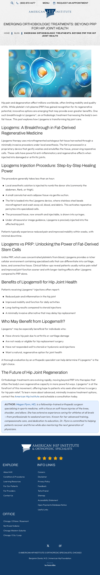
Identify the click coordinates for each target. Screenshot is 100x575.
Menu (46, 3)
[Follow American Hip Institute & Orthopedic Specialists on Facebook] (40, 547)
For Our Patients (10, 486)
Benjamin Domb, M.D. (38, 558)
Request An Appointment (72, 3)
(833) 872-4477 (27, 3)
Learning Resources (12, 481)
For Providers (9, 491)
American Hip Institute (27, 396)
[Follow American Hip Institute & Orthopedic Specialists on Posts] (60, 547)
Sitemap (41, 495)
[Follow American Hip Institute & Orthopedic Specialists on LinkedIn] (44, 547)
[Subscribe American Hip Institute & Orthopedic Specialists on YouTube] (56, 547)
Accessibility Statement (48, 500)
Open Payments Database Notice (52, 505)
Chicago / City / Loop (12, 535)
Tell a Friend (43, 491)
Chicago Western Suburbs (14, 530)
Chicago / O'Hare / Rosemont (16, 521)
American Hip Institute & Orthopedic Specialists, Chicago (51, 553)
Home (7, 33)
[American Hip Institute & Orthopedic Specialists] (50, 13)
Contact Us (8, 495)
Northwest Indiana (11, 526)
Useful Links (43, 509)
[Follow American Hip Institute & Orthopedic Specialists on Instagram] (52, 547)
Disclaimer (42, 477)
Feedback (42, 486)
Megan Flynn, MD (25, 404)
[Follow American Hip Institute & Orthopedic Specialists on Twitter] (48, 547)
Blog (17, 33)
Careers (41, 472)
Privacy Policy (44, 481)
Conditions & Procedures (14, 477)
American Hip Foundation (60, 558)
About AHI (7, 472)
